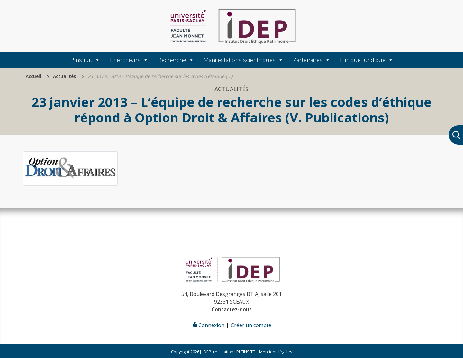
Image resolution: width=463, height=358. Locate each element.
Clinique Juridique (366, 60)
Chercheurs (129, 60)
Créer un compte (251, 325)
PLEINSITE (245, 351)
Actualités (64, 76)
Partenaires (311, 60)
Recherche (176, 60)
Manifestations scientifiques (243, 60)
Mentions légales (275, 351)
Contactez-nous (232, 309)
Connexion (208, 325)
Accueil (33, 76)
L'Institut (85, 60)
